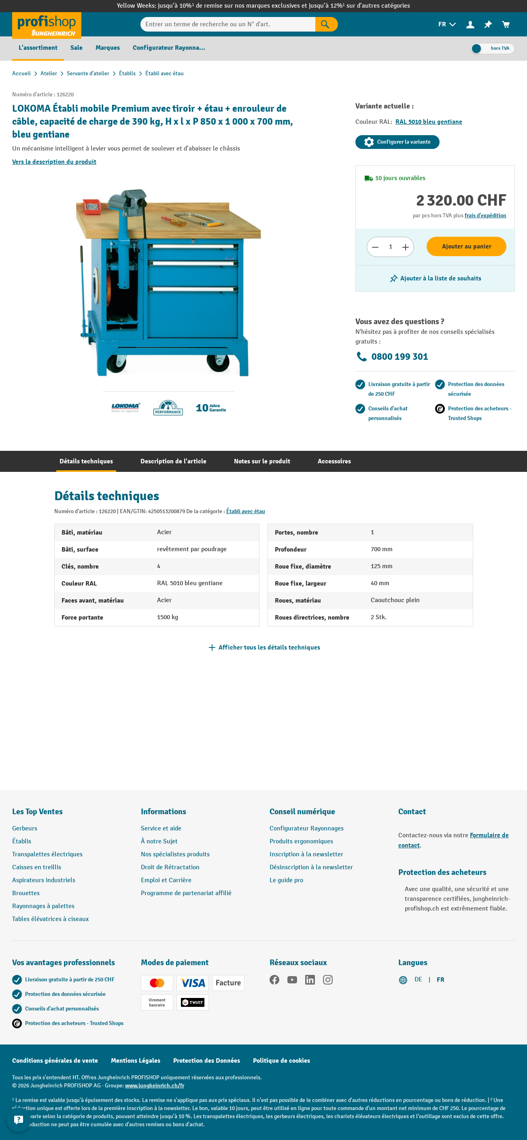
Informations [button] (163, 812)
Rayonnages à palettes (43, 906)
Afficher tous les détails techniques (269, 647)
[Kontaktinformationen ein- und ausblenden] (20, 1120)
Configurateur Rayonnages (307, 828)
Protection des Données (206, 1061)
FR (440, 980)
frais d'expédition (485, 215)
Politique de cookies (281, 1061)
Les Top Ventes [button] (37, 812)
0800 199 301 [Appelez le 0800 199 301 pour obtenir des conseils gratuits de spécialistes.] (391, 356)
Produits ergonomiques (301, 841)
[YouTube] (292, 981)
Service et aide (161, 828)
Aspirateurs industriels (43, 880)
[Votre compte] (470, 24)
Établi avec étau (245, 511)
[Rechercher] (326, 24)
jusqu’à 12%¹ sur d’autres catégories (359, 6)
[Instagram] (328, 981)
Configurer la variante (397, 142)
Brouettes (26, 893)
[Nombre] (390, 247)
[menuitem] (447, 24)
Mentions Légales (135, 1061)
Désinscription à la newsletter (311, 867)
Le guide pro (286, 880)
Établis (21, 841)
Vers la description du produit (54, 162)
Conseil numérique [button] (302, 812)
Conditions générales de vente (55, 1061)
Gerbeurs (24, 828)
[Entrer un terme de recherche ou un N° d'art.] (227, 24)
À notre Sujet (159, 841)
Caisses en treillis (36, 867)
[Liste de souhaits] (488, 24)
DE (418, 979)
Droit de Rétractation (170, 867)
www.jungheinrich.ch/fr (154, 1085)
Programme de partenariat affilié (186, 893)
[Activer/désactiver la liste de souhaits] (435, 278)
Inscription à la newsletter (306, 854)
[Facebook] (274, 981)
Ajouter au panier (466, 246)
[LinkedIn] (310, 981)
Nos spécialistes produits (175, 854)
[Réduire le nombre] (375, 247)
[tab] (86, 461)
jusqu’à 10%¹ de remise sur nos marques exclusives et (233, 6)
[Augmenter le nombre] (405, 247)
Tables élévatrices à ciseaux (50, 919)
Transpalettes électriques (47, 854)
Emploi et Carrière (166, 880)
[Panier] (506, 24)
